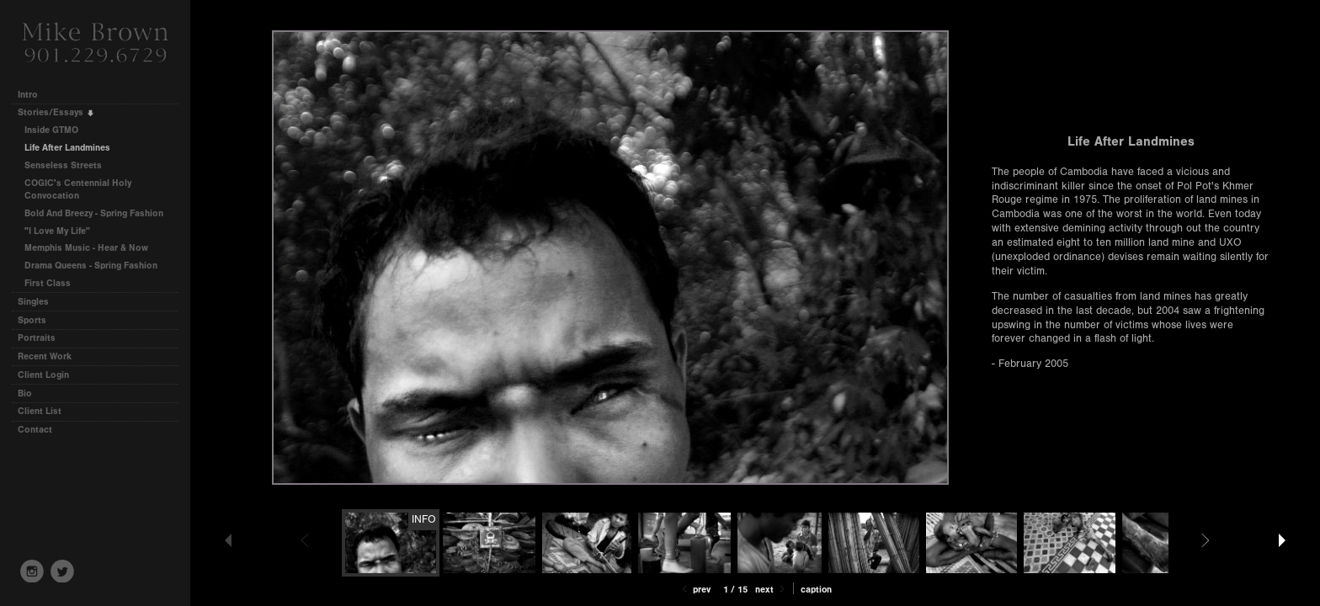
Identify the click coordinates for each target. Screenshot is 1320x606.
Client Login (43, 374)
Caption (816, 589)
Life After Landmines (67, 147)
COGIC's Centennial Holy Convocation (77, 190)
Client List (39, 411)
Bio (25, 393)
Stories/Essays (56, 112)
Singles (33, 301)
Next (771, 589)
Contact (35, 429)
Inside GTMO (51, 130)
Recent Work (45, 356)
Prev (695, 589)
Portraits (37, 337)
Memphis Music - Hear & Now (86, 247)
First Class (47, 283)
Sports (32, 320)
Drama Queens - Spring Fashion (90, 265)
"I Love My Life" (57, 231)
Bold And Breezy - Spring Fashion (93, 213)
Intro (28, 94)
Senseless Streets (63, 165)
